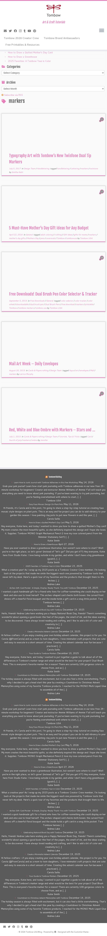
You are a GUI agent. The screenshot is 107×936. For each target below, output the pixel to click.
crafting (58, 234)
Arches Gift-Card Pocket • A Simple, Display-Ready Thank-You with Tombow (43, 588)
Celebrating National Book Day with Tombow (42, 609)
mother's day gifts (17, 238)
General (29, 234)
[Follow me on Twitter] (11, 31)
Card (89, 436)
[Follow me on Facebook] (16, 31)
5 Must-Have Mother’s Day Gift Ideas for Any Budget (49, 228)
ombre (34, 440)
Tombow (61, 238)
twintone (94, 168)
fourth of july (15, 440)
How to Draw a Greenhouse (22, 56)
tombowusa (71, 238)
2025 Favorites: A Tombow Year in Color (29, 61)
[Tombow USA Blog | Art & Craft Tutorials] (53, 10)
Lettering (75, 168)
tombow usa (41, 308)
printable (89, 304)
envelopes (84, 370)
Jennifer (44, 440)
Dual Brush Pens (52, 304)
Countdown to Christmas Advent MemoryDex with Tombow (42, 675)
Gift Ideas (68, 234)
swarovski (51, 238)
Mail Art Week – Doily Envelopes (33, 363)
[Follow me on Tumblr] (26, 31)
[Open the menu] (101, 30)
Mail (92, 370)
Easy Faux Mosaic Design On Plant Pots (46, 504)
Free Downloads (37, 300)
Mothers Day (33, 238)
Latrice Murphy (26, 374)
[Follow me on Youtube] (30, 31)
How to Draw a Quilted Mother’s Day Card (30, 52)
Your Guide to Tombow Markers (43, 653)
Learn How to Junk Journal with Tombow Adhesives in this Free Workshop (46, 482)
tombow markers (26, 308)
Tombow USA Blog (55, 477)
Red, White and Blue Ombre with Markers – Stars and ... (52, 429)
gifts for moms (81, 234)
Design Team (30, 168)
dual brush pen (37, 304)
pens (42, 238)
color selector (67, 300)
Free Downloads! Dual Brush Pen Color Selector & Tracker (53, 294)
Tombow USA (86, 238)
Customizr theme (81, 932)
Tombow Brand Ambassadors (62, 38)
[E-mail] (6, 31)
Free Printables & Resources (22, 44)
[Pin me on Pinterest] (35, 31)
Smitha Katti (17, 172)
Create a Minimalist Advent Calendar (42, 631)
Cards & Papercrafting (38, 370)
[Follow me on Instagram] (21, 31)
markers (84, 168)
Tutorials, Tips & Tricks (69, 436)
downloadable (22, 304)
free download (68, 304)
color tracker (81, 300)
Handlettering (43, 168)
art (76, 370)
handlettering (63, 168)
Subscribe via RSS (13, 95)
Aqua (71, 370)
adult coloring (46, 234)
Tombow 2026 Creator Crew (21, 38)
